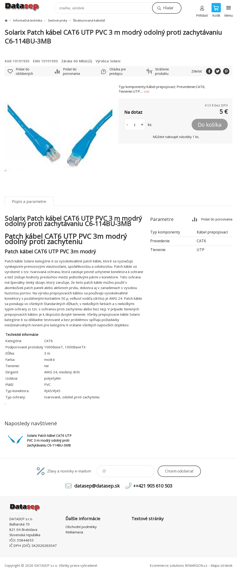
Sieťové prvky (57, 20)
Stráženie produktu (162, 71)
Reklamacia (74, 532)
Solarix (115, 61)
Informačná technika (27, 20)
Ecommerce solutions (167, 565)
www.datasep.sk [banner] (25, 7)
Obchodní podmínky (81, 526)
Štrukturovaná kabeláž (89, 20)
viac (147, 91)
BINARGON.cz (196, 565)
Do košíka (209, 124)
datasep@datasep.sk (97, 486)
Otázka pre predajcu (117, 71)
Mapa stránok (221, 565)
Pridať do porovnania (71, 71)
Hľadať (168, 7)
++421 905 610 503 (152, 486)
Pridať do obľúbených (24, 71)
